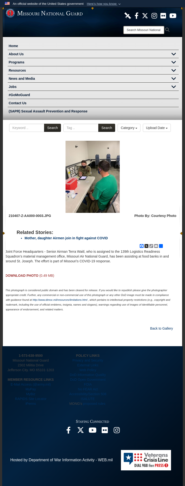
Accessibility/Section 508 (87, 394)
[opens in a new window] (127, 15)
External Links (88, 365)
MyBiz (30, 394)
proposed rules (94, 404)
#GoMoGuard (19, 95)
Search (52, 128)
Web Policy (87, 370)
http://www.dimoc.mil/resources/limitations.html (60, 299)
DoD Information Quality (88, 375)
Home (13, 46)
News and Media (94, 79)
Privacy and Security (88, 360)
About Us (94, 54)
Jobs (94, 87)
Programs (94, 62)
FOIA (88, 384)
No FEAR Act (88, 389)
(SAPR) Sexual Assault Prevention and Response (48, 111)
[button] (104, 3)
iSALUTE (88, 399)
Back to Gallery (161, 328)
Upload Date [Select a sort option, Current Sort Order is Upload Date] (157, 128)
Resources (94, 71)
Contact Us (17, 103)
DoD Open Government (88, 379)
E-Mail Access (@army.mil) (31, 384)
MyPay (31, 389)
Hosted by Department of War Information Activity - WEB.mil (61, 460)
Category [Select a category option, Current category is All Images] (129, 128)
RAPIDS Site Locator (30, 399)
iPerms (31, 404)
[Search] (143, 30)
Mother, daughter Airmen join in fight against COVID (66, 238)
